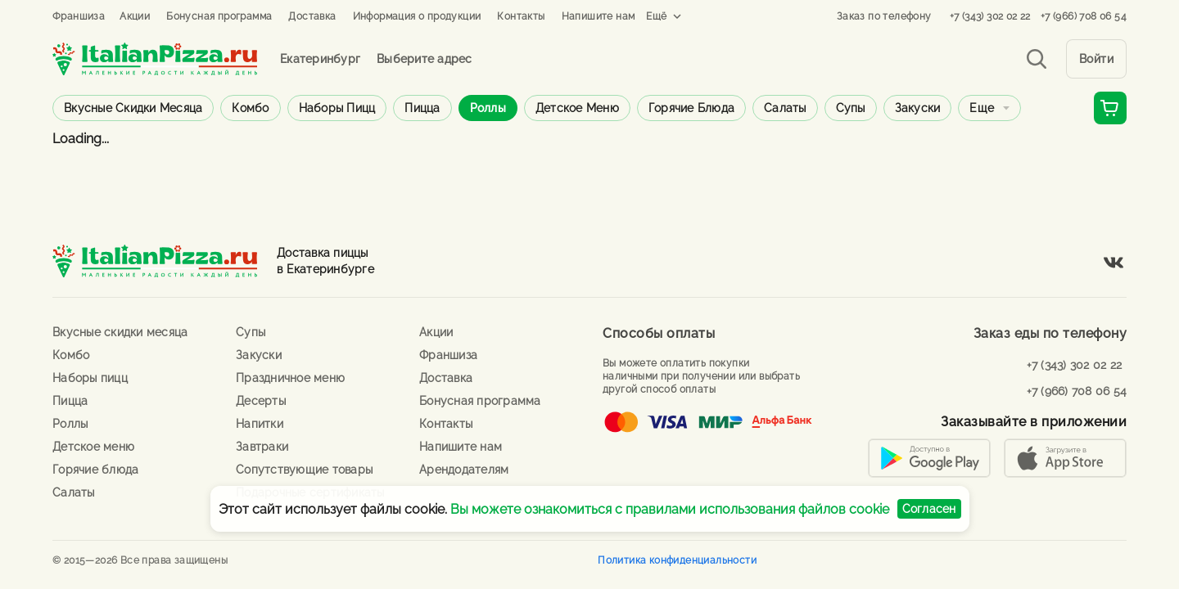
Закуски (917, 108)
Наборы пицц (337, 108)
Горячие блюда (691, 108)
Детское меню (577, 108)
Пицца (422, 108)
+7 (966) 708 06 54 (1084, 16)
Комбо (250, 108)
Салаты (785, 108)
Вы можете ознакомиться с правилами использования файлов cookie (669, 509)
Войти (1096, 59)
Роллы (487, 108)
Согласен (929, 509)
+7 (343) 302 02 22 (990, 16)
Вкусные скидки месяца (133, 108)
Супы (850, 108)
